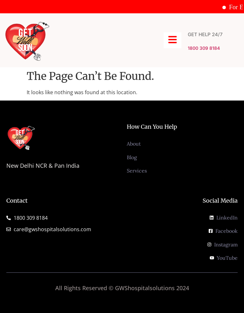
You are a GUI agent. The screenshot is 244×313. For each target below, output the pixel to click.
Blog (132, 157)
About (134, 143)
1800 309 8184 (204, 48)
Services (137, 170)
